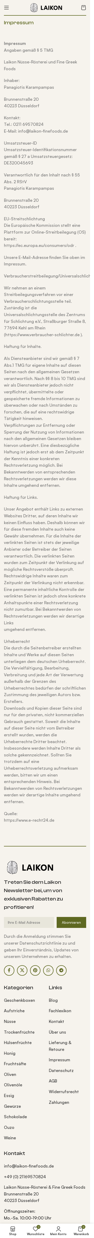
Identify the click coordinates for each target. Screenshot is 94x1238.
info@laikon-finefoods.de (29, 1166)
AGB (53, 1080)
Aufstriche (14, 1010)
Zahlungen (59, 1102)
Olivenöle (13, 1084)
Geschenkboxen (19, 1000)
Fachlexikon (60, 1010)
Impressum (59, 1059)
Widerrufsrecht (64, 1091)
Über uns (57, 1032)
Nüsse (10, 1021)
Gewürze (12, 1106)
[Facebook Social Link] (9, 970)
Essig (9, 1095)
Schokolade (15, 1116)
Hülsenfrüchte (18, 1042)
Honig (9, 1053)
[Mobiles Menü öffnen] (6, 7)
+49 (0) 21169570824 (25, 1176)
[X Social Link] (22, 970)
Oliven (10, 1074)
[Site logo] (45, 7)
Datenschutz (61, 1070)
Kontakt (56, 1021)
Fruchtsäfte (15, 1063)
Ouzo (9, 1127)
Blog (53, 1000)
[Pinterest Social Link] (35, 970)
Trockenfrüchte (19, 1032)
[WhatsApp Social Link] (48, 970)
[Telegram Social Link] (61, 970)
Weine (10, 1137)
